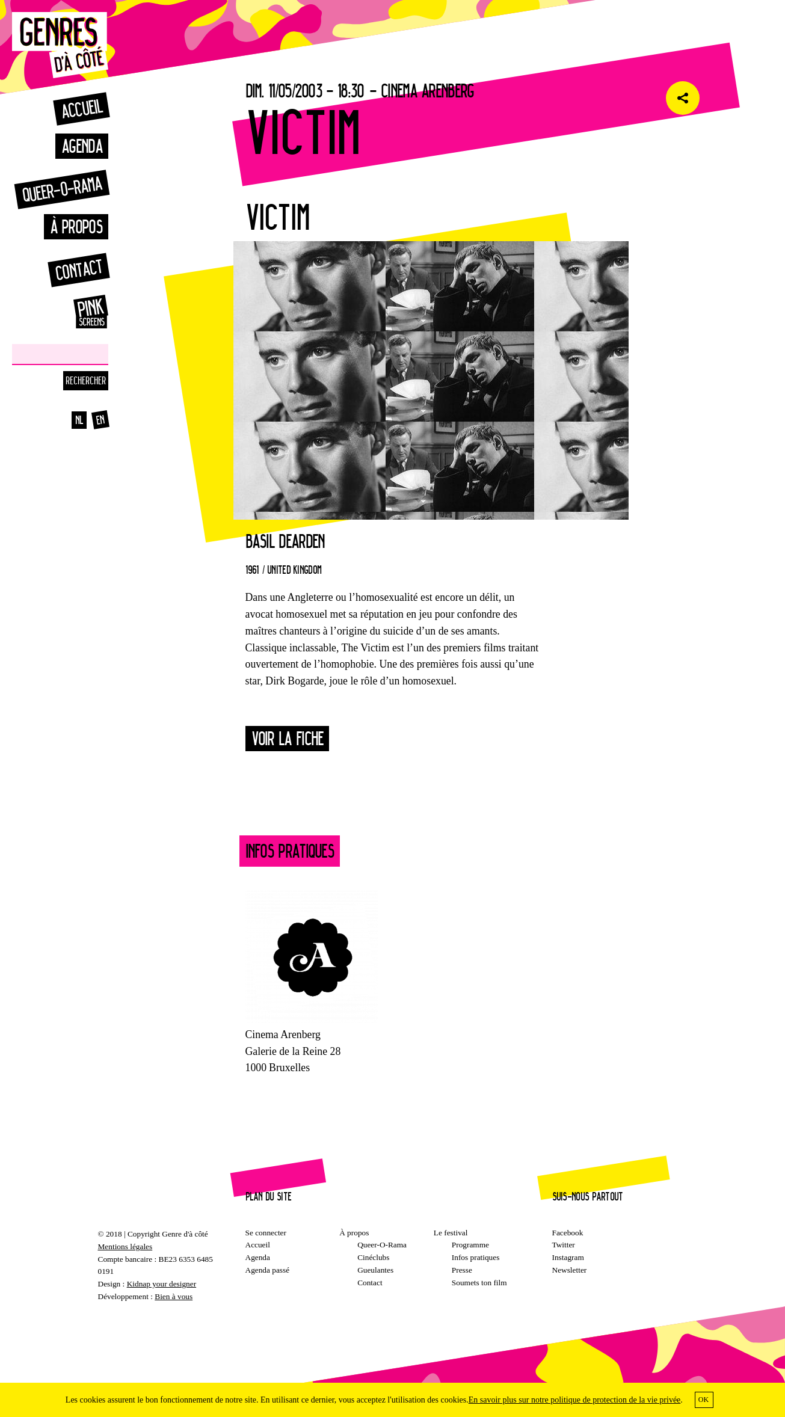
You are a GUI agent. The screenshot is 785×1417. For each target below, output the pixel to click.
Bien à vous (173, 1296)
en (101, 420)
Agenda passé (267, 1269)
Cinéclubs (373, 1257)
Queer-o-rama (61, 189)
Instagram (568, 1257)
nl (79, 420)
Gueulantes (375, 1269)
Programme (470, 1244)
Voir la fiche (287, 738)
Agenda (81, 146)
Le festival (451, 1232)
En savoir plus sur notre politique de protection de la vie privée (575, 1399)
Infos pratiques (476, 1257)
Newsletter (569, 1269)
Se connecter (265, 1232)
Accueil (81, 108)
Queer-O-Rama (382, 1244)
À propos (76, 226)
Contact (78, 269)
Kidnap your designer (161, 1283)
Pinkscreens (78, 311)
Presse (462, 1269)
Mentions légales (125, 1246)
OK (703, 1399)
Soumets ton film (479, 1282)
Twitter (563, 1244)
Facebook (567, 1232)
